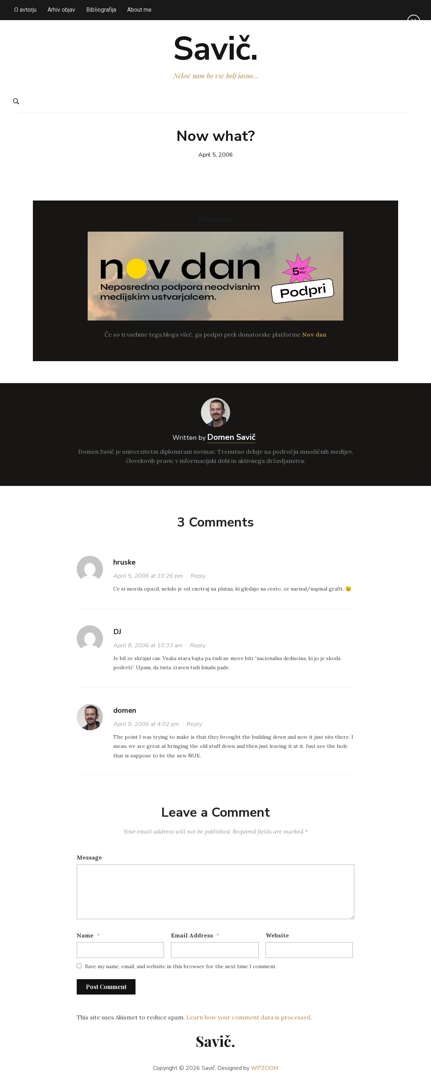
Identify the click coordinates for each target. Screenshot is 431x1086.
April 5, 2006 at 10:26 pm (148, 578)
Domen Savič (231, 439)
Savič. (215, 49)
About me (139, 9)
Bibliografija (101, 9)
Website (277, 937)
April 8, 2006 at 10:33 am (148, 648)
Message (89, 859)
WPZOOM (265, 1070)
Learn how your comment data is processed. (249, 1019)
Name (85, 937)
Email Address (192, 937)
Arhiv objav (61, 9)
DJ (117, 634)
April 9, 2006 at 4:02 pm (146, 726)
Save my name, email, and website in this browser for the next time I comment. (180, 968)
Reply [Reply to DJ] (197, 648)
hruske (124, 564)
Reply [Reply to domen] (194, 726)
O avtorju (25, 9)
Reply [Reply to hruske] (198, 578)
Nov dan (314, 336)
